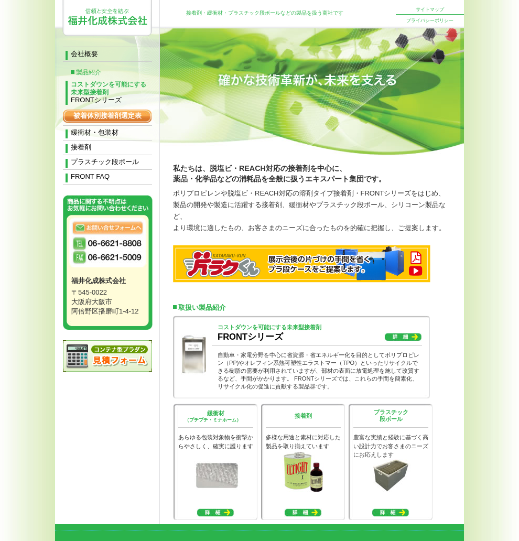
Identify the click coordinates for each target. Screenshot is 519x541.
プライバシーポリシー (429, 20)
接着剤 (81, 147)
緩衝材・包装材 (94, 132)
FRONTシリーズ (108, 86)
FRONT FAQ (90, 176)
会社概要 (84, 54)
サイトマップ (430, 9)
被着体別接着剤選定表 (107, 116)
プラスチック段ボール (105, 162)
